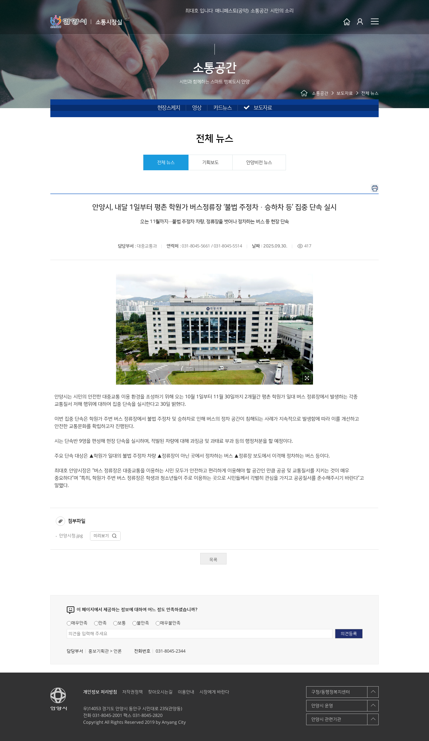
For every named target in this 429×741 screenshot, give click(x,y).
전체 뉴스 (166, 162)
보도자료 (263, 108)
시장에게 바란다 (214, 692)
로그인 (360, 21)
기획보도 (210, 162)
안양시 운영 (322, 705)
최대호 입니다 (171, 22)
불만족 (140, 623)
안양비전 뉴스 (259, 162)
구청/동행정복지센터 (330, 692)
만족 (100, 623)
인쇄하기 (374, 188)
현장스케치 (168, 108)
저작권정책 (132, 692)
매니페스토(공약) (213, 22)
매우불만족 (168, 623)
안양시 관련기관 (326, 719)
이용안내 (186, 692)
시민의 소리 (280, 22)
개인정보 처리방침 (100, 692)
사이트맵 (375, 21)
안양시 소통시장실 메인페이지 (346, 21)
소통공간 (249, 22)
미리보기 (105, 536)
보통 (119, 623)
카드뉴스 (222, 108)
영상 (196, 108)
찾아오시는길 (160, 692)
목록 (213, 559)
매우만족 (77, 623)
